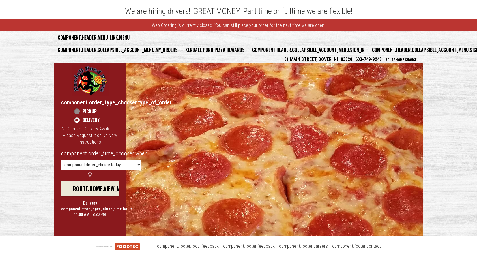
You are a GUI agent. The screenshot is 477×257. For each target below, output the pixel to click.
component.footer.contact (356, 246)
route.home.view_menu (101, 188)
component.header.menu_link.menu (94, 37)
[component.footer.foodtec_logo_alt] (118, 246)
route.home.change (400, 59)
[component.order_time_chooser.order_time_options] (101, 165)
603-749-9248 (368, 59)
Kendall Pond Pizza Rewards (215, 49)
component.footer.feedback (249, 246)
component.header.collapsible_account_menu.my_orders (118, 49)
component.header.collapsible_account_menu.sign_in (308, 49)
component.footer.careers (303, 246)
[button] (90, 80)
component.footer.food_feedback (188, 246)
